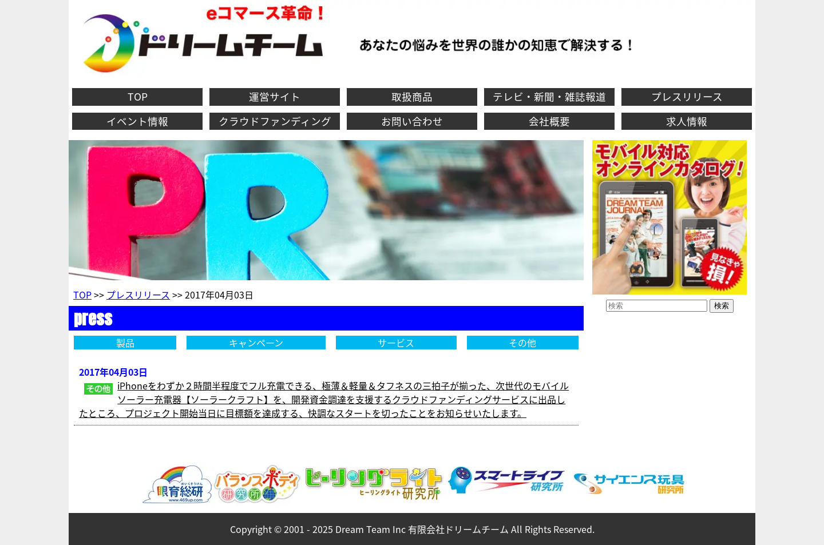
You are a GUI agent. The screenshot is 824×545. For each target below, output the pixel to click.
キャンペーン (256, 342)
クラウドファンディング (275, 121)
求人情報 (686, 121)
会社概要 (549, 121)
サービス (396, 342)
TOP (138, 96)
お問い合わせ (412, 121)
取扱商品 (412, 96)
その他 (522, 342)
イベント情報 (137, 121)
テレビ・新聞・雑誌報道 (549, 96)
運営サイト (274, 96)
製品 (125, 342)
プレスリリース (687, 96)
